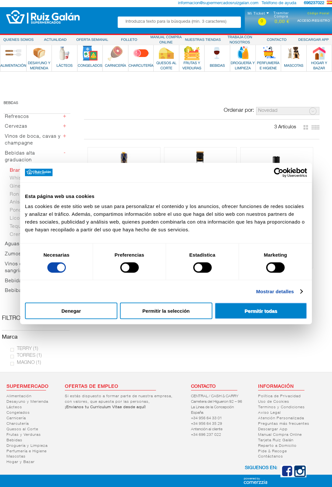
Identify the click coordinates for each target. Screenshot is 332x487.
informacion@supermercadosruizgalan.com (218, 3)
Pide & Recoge (272, 451)
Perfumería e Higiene (26, 451)
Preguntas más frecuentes (283, 424)
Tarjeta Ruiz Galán (275, 440)
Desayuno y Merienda (27, 402)
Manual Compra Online (280, 435)
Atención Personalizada (281, 418)
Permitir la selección (166, 311)
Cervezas (16, 126)
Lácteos (14, 407)
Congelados (18, 413)
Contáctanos (270, 456)
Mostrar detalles (275, 291)
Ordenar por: (239, 110)
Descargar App (273, 429)
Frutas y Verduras (23, 435)
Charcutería (17, 424)
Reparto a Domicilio (277, 446)
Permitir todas (260, 311)
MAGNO (29, 362)
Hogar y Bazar (20, 462)
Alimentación (18, 396)
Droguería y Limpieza (27, 446)
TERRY (27, 348)
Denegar (71, 311)
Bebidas (11, 103)
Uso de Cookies (273, 402)
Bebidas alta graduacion (20, 157)
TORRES (29, 355)
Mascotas (16, 456)
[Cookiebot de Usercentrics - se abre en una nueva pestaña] (278, 172)
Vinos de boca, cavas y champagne (33, 140)
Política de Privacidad (279, 396)
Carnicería (16, 418)
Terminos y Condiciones (281, 407)
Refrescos (17, 116)
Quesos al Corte (22, 429)
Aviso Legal (269, 413)
